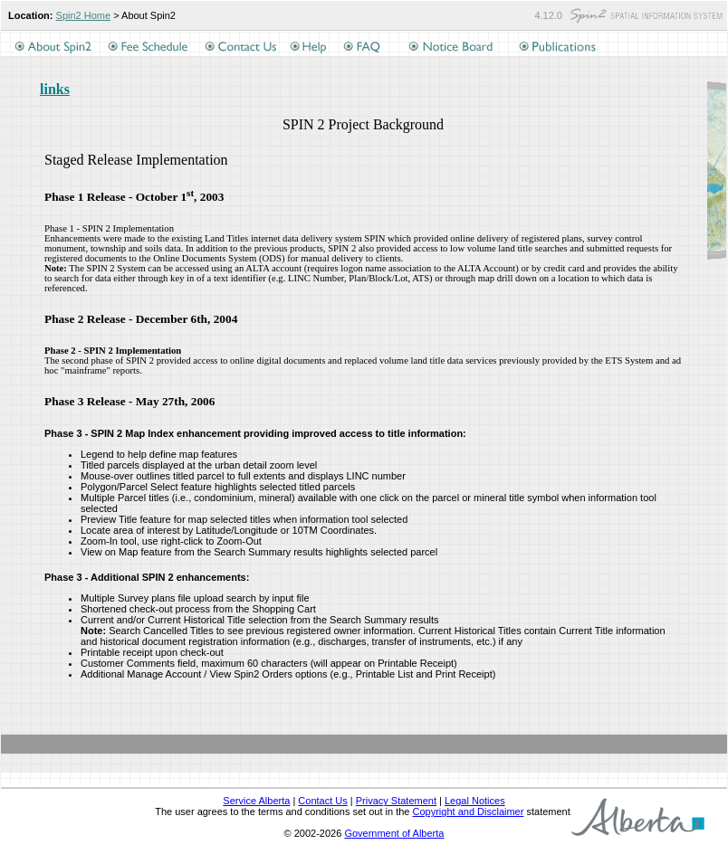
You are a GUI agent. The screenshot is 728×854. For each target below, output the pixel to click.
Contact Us (322, 800)
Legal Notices (475, 800)
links (55, 89)
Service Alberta (256, 800)
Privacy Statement (396, 800)
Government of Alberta (394, 833)
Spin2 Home (83, 15)
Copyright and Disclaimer (468, 811)
